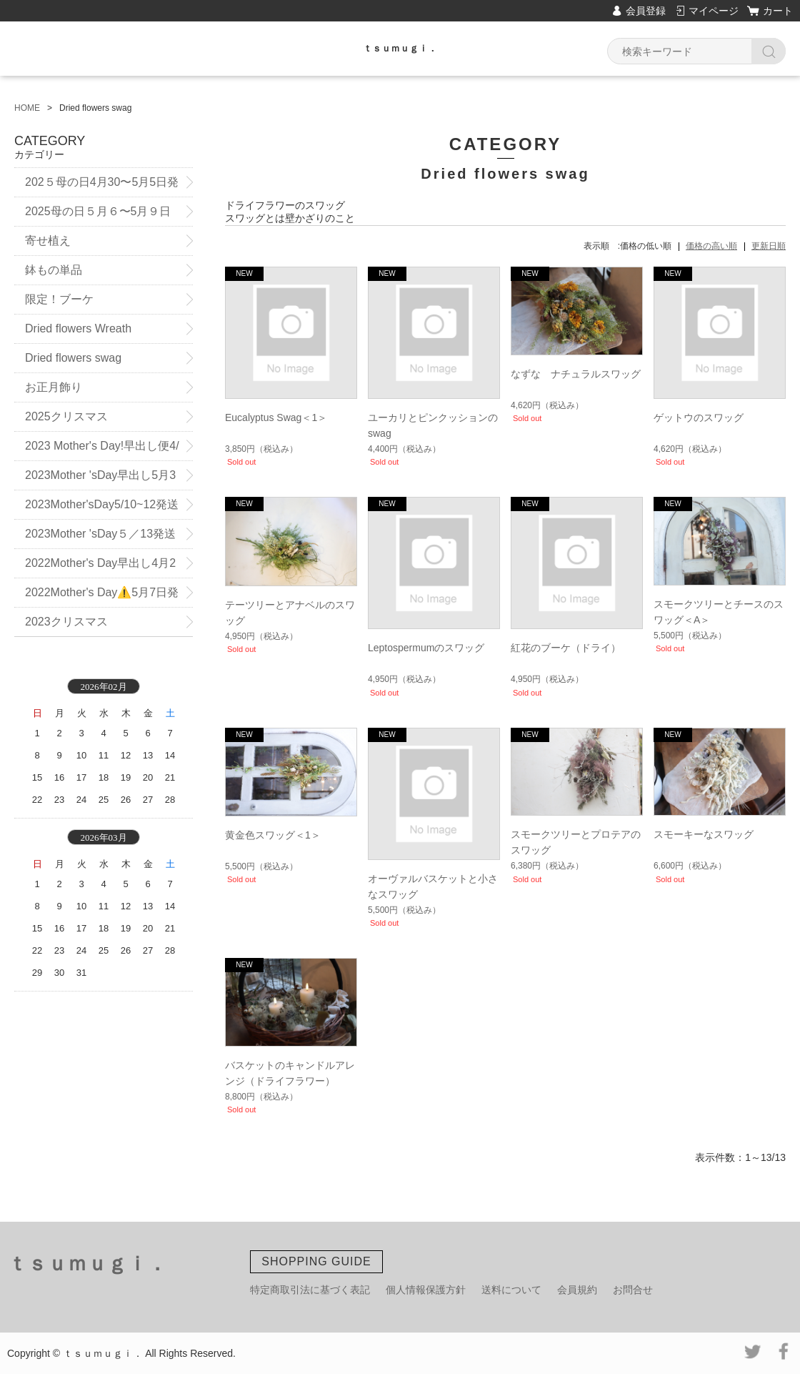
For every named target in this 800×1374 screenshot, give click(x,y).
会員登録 (646, 10)
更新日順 (768, 246)
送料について (511, 1289)
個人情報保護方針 (426, 1289)
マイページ (714, 10)
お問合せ (633, 1289)
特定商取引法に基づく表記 (310, 1289)
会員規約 (577, 1289)
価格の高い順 (711, 246)
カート (778, 10)
